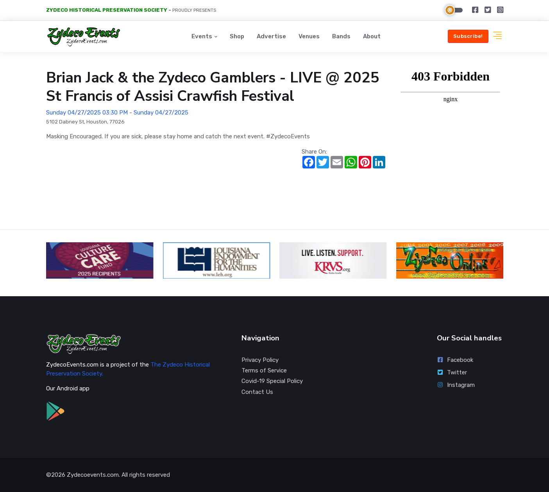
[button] (497, 36)
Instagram (456, 384)
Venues (309, 36)
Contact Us (257, 391)
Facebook (455, 359)
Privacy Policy (260, 359)
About (372, 36)
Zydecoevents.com (93, 474)
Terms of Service (264, 370)
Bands (341, 36)
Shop (237, 36)
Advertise (271, 36)
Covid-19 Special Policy (272, 381)
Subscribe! (468, 36)
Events (201, 36)
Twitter (452, 372)
